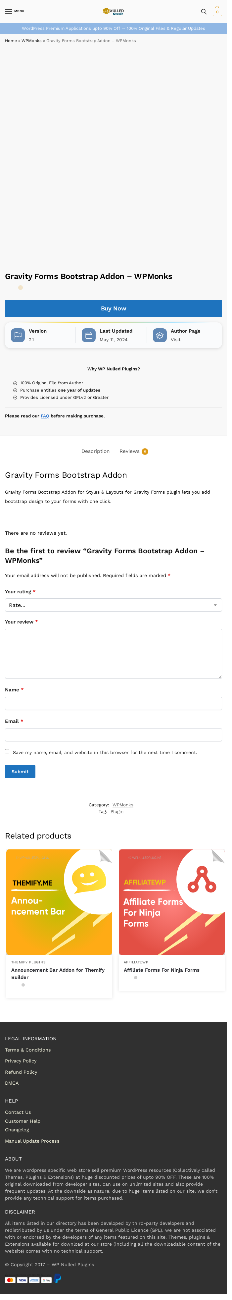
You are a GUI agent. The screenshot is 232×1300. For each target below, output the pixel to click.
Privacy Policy (20, 1060)
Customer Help (22, 1121)
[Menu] (15, 12)
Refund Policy (21, 1072)
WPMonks (32, 40)
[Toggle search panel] (204, 11)
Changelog (17, 1129)
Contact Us (18, 1112)
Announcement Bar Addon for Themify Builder (58, 974)
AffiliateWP (136, 962)
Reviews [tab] (133, 451)
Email (14, 721)
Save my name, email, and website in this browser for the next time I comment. (105, 752)
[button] (216, 11)
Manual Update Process (32, 1141)
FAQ (45, 415)
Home (11, 40)
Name (14, 690)
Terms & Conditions (28, 1050)
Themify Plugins (28, 962)
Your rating (20, 592)
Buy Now (113, 308)
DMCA (12, 1083)
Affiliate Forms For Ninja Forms (162, 970)
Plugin (117, 811)
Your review (21, 622)
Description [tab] (95, 451)
